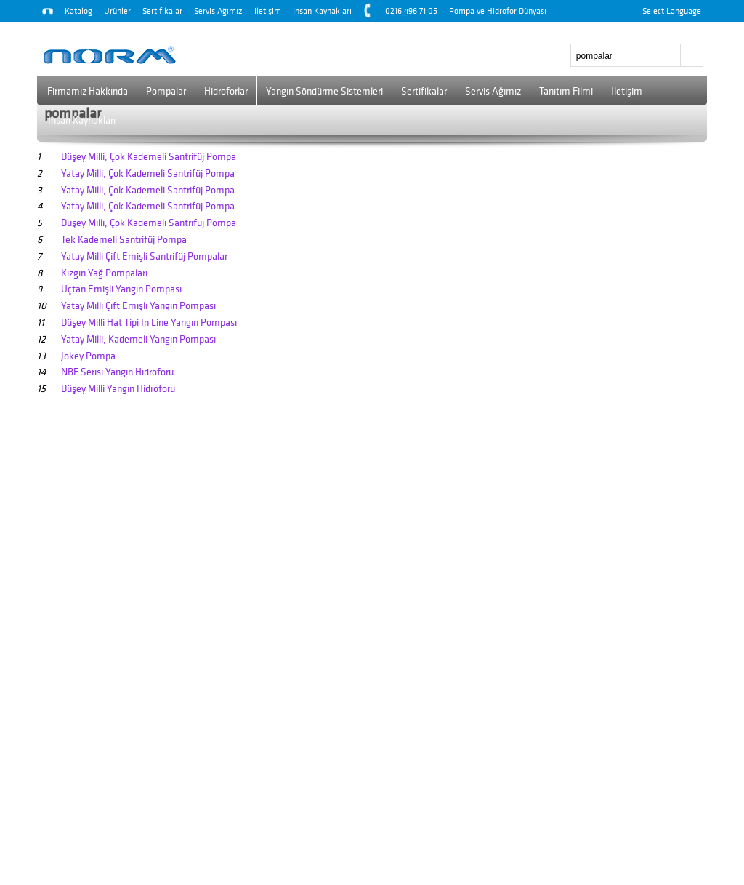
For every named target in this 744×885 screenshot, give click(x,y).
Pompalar (166, 91)
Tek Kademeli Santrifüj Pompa (124, 239)
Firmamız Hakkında (87, 91)
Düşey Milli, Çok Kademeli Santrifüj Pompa (148, 156)
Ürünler (117, 11)
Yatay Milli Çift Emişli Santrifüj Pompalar (144, 256)
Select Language (671, 11)
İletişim (267, 11)
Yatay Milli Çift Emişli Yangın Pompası (138, 305)
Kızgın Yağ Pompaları (104, 273)
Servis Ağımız (218, 11)
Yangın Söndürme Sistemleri (324, 91)
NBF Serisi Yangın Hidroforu (117, 372)
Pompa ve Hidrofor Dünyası (497, 11)
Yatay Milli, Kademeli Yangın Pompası (138, 339)
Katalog (78, 11)
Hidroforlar (226, 91)
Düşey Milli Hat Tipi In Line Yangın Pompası (149, 322)
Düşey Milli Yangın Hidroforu (118, 388)
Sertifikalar (162, 11)
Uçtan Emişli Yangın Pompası (121, 289)
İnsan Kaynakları (322, 11)
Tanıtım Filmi (566, 91)
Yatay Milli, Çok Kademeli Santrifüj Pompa (148, 173)
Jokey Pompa (88, 356)
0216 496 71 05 (411, 11)
